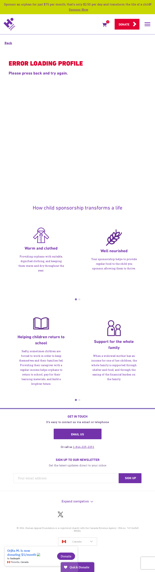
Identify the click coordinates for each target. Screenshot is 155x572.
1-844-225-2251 (83, 447)
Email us (77, 434)
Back (8, 43)
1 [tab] (76, 299)
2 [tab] (79, 299)
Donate (124, 24)
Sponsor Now (78, 10)
